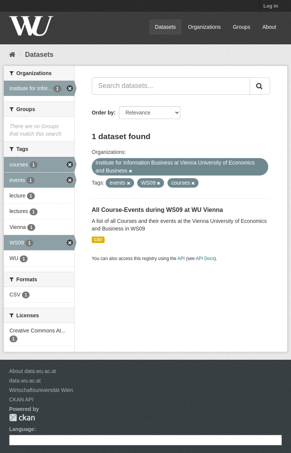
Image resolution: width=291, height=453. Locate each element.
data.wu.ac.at (25, 381)
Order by (103, 113)
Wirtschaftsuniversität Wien (41, 390)
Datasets (165, 27)
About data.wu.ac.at (32, 371)
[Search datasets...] (171, 86)
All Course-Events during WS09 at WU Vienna (157, 210)
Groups (241, 27)
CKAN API (21, 400)
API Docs (205, 258)
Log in (270, 6)
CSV (98, 239)
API (181, 258)
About (269, 27)
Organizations (204, 27)
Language (21, 429)
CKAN (22, 418)
